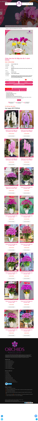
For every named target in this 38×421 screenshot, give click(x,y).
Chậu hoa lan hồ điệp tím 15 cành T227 (26, 348)
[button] (31, 4)
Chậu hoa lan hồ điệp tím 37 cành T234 (11, 262)
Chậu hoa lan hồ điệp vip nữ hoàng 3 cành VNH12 (26, 177)
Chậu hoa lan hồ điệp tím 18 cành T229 (26, 319)
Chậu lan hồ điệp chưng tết (9, 384)
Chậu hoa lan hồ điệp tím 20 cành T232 (11, 291)
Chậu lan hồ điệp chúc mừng (9, 378)
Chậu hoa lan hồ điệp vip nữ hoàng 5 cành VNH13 (11, 177)
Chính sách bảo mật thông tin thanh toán (11, 398)
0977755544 (27, 120)
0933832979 (11, 120)
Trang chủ (6, 417)
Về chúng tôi (7, 389)
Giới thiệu (17, 417)
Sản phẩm (9, 417)
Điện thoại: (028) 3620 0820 (9, 411)
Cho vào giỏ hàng (11, 153)
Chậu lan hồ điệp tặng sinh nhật (10, 380)
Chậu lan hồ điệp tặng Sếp (9, 382)
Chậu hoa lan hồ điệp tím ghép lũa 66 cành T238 (11, 205)
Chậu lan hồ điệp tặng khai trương (10, 379)
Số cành (14, 417)
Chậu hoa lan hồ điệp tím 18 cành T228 (11, 348)
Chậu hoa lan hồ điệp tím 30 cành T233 (26, 262)
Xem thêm (19, 117)
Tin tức (22, 417)
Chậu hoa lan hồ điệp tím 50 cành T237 (26, 205)
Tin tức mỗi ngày (8, 391)
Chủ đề (12, 417)
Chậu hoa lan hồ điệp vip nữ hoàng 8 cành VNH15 (11, 148)
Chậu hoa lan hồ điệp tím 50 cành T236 (11, 234)
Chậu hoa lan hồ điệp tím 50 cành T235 (26, 234)
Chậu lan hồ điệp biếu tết (9, 383)
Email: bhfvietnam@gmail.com (17, 411)
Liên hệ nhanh (7, 390)
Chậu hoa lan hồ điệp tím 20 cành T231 (26, 291)
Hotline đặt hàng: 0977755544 (19, 101)
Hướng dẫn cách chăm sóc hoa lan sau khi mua (11, 399)
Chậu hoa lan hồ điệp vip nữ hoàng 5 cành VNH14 (26, 148)
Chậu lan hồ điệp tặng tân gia (9, 381)
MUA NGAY (26, 99)
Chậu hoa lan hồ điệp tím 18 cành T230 (11, 319)
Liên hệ (20, 417)
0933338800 (19, 120)
